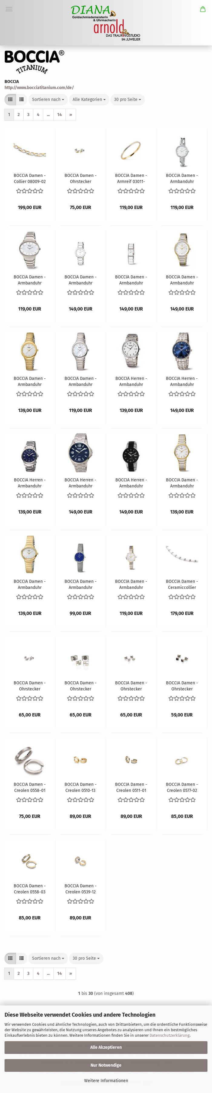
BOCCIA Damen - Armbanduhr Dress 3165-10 (30, 279)
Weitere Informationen (106, 1080)
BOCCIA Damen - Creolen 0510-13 (81, 787)
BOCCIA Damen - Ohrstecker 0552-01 (30, 685)
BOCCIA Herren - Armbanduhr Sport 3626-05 (30, 482)
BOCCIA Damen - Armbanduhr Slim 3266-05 (81, 584)
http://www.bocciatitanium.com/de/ (39, 87)
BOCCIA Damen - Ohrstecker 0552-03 (81, 178)
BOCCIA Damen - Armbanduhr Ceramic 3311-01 (81, 279)
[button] (10, 99)
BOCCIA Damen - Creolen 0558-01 (30, 787)
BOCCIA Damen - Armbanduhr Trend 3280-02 (30, 584)
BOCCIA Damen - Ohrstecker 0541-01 (131, 685)
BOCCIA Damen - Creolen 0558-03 (30, 888)
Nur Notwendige (106, 1065)
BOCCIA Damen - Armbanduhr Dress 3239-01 (182, 178)
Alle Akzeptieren (106, 1047)
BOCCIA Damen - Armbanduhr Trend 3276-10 (182, 279)
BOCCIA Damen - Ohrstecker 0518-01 (81, 685)
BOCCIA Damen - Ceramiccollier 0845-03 (182, 584)
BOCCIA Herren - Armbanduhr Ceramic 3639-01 (131, 482)
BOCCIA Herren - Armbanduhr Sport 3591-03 (80, 482)
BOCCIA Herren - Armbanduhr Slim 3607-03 (182, 381)
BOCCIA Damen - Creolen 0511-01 (131, 787)
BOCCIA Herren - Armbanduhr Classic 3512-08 (131, 381)
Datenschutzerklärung (170, 1035)
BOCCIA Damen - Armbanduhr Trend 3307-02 (30, 381)
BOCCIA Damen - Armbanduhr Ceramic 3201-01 (131, 279)
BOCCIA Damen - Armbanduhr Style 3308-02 (131, 584)
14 (59, 114)
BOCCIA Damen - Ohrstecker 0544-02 (182, 685)
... (48, 114)
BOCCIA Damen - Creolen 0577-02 (182, 787)
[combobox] (48, 99)
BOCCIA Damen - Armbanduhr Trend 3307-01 (81, 381)
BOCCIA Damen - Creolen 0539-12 (81, 888)
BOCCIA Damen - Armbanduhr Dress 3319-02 (182, 482)
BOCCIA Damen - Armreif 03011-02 (131, 178)
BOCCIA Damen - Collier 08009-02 (30, 178)
